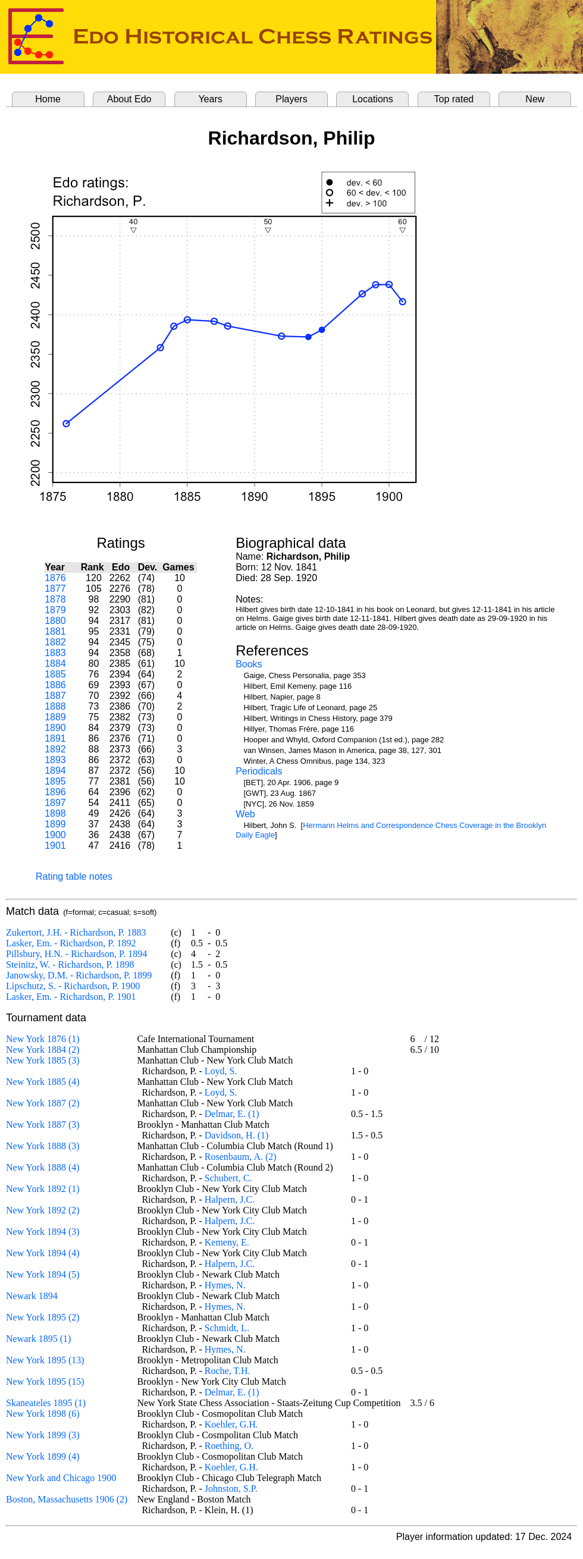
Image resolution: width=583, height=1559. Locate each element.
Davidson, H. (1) (237, 1135)
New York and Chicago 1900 (61, 1478)
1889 (55, 717)
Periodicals (259, 771)
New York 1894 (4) (43, 1253)
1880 (55, 621)
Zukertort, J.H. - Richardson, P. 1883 (76, 932)
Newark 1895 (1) (38, 1339)
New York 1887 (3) (43, 1124)
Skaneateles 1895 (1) (46, 1403)
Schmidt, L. (227, 1328)
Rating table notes (74, 876)
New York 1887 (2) (43, 1103)
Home (48, 99)
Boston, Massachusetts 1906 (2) (66, 1499)
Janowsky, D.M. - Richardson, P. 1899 (79, 975)
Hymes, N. (225, 1285)
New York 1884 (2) (43, 1049)
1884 (55, 663)
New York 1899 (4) (43, 1456)
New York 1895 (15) (45, 1381)
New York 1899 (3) (43, 1435)
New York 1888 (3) (43, 1146)
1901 (55, 845)
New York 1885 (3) (43, 1060)
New (534, 99)
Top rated (454, 99)
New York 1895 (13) (45, 1360)
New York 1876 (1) (43, 1039)
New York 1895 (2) (43, 1317)
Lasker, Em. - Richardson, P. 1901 (71, 997)
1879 (55, 610)
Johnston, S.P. (231, 1488)
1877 (55, 589)
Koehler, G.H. (231, 1424)
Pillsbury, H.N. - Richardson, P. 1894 (76, 954)
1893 (55, 760)
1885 (55, 674)
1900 (55, 835)
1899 (55, 824)
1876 (55, 578)
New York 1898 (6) (43, 1414)
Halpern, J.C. (230, 1199)
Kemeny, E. (227, 1242)
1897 (55, 803)
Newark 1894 (32, 1296)
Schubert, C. (228, 1178)
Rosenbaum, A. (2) (241, 1157)
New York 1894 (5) (43, 1274)
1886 (55, 685)
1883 (55, 653)
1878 (55, 599)
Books (249, 664)
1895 (55, 781)
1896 (55, 792)
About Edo (129, 99)
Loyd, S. (221, 1071)
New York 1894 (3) (43, 1232)
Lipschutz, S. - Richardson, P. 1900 (73, 986)
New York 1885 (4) (43, 1082)
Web (245, 814)
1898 (55, 813)
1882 (55, 642)
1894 (55, 771)
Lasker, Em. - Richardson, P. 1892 (71, 943)
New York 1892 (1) (43, 1189)
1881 (55, 631)
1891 (55, 738)
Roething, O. (229, 1446)
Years (210, 99)
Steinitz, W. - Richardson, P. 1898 (70, 964)
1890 (55, 728)
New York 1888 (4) (43, 1167)
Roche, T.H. (227, 1371)
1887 (55, 696)
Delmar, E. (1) (232, 1114)
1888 (55, 706)
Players (291, 99)
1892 (55, 749)
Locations (372, 99)
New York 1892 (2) (43, 1210)
